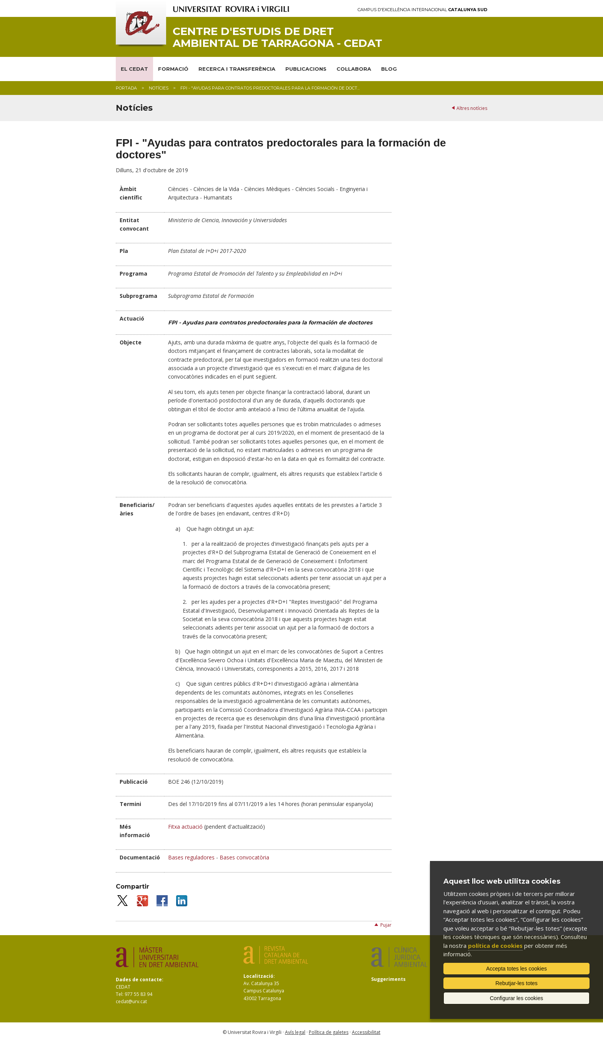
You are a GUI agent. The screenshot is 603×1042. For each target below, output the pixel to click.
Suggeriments (388, 979)
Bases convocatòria (243, 857)
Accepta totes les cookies (516, 969)
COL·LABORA (353, 69)
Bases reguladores (191, 857)
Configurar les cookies (516, 998)
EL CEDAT (134, 69)
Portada (126, 88)
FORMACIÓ (173, 69)
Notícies (158, 88)
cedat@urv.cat (131, 1001)
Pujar (385, 925)
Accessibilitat (366, 1032)
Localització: (259, 976)
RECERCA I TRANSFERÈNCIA (236, 69)
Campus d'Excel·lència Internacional (422, 10)
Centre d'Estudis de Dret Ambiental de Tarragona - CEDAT (277, 37)
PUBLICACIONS (305, 69)
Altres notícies (471, 108)
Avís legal (295, 1032)
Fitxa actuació (185, 826)
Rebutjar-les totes (516, 983)
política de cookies (495, 945)
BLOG (389, 69)
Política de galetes (328, 1032)
